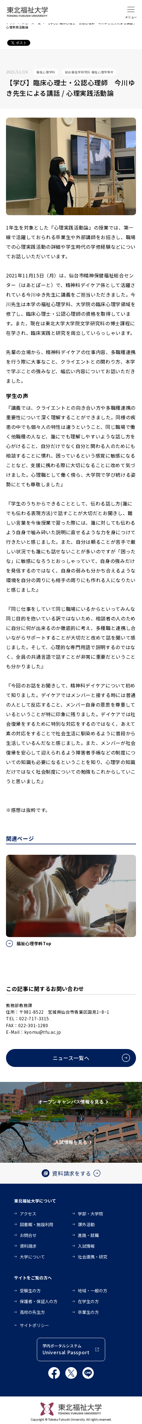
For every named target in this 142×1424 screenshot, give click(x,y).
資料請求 (28, 1246)
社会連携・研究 (92, 1257)
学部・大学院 (90, 1214)
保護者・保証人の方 (39, 1301)
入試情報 (86, 1246)
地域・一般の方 (92, 1290)
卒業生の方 (88, 1312)
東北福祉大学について (35, 1201)
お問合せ (28, 1235)
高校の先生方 (32, 1312)
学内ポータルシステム (66, 1349)
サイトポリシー (34, 1325)
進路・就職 (88, 1235)
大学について (32, 1257)
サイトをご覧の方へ (33, 1278)
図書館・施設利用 (36, 1224)
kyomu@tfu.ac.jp (42, 1032)
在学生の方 (88, 1301)
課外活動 (86, 1224)
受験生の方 (30, 1290)
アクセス (28, 1214)
